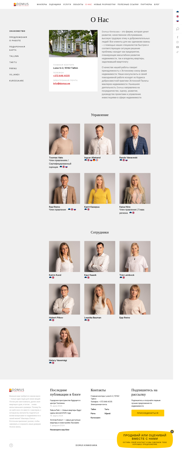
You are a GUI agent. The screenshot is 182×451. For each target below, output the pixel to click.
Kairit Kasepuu (92, 207)
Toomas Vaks (56, 157)
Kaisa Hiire (124, 207)
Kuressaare (16, 81)
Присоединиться (148, 413)
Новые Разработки (105, 4)
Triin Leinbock (126, 275)
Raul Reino (54, 207)
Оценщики (55, 4)
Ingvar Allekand (92, 157)
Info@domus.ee (61, 83)
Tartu (13, 62)
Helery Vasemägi (58, 360)
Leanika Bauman (92, 317)
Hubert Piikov (56, 317)
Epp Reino (124, 317)
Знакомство (17, 31)
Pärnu (13, 68)
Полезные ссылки (128, 4)
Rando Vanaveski (128, 157)
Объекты (78, 4)
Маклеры (42, 4)
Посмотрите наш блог (59, 430)
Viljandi (14, 75)
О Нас (88, 4)
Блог (157, 4)
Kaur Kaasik (90, 275)
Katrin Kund (55, 275)
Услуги (67, 4)
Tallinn (14, 56)
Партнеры (146, 4)
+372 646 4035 (61, 75)
